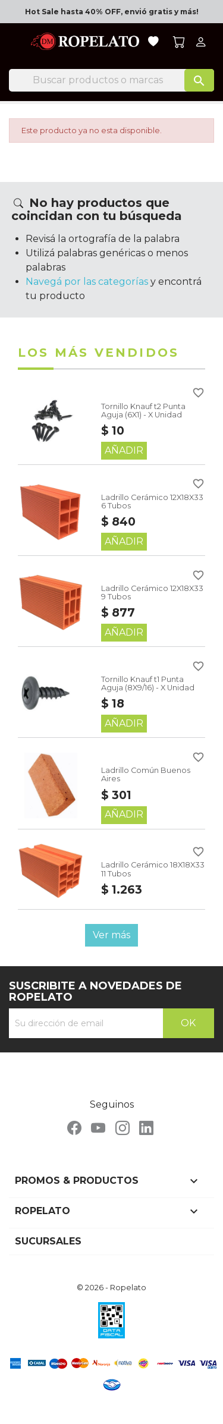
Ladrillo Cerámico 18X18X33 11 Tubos (153, 869)
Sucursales (48, 1241)
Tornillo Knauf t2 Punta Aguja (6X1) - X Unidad (143, 410)
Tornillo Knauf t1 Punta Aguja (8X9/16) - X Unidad (147, 683)
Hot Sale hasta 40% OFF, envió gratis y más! (112, 11)
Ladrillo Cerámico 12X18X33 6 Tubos (152, 501)
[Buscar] (111, 80)
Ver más (111, 935)
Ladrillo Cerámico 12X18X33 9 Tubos (152, 592)
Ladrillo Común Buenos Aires (145, 774)
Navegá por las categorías (87, 281)
